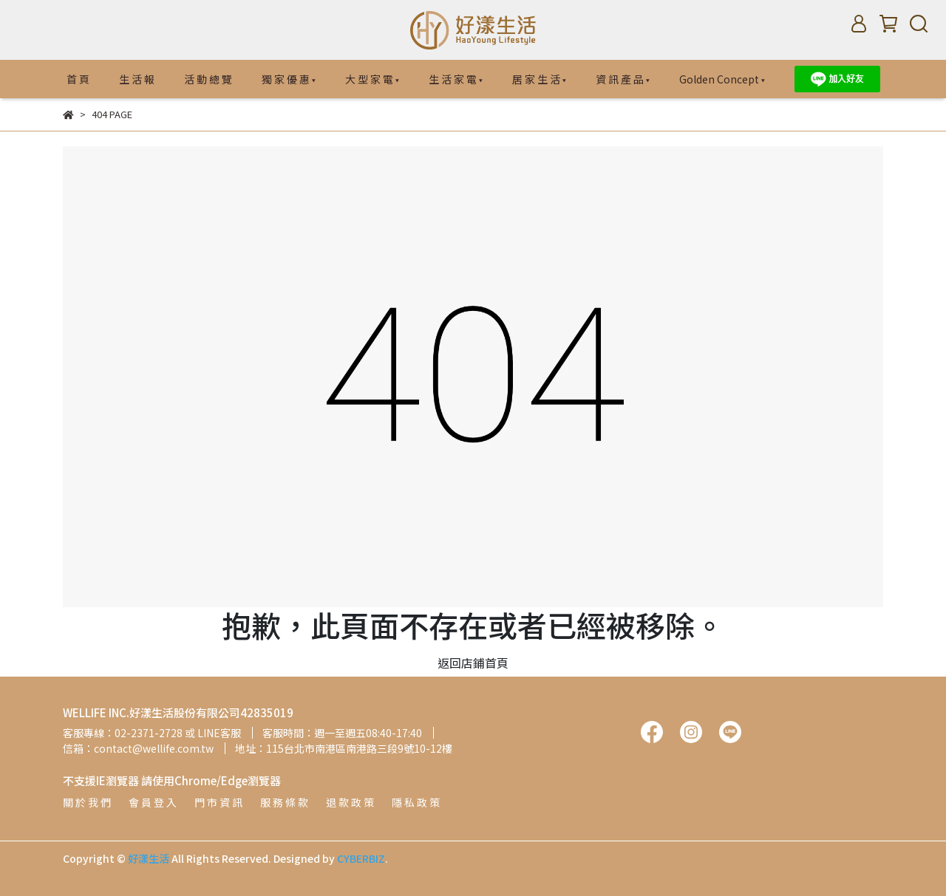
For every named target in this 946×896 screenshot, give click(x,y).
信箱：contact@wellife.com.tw (138, 748)
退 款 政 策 (350, 802)
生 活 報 (136, 79)
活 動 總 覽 (208, 79)
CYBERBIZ (361, 858)
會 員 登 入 (153, 802)
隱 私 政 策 (416, 802)
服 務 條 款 (284, 802)
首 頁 (78, 79)
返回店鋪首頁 (473, 662)
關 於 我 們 (87, 802)
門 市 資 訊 (218, 802)
